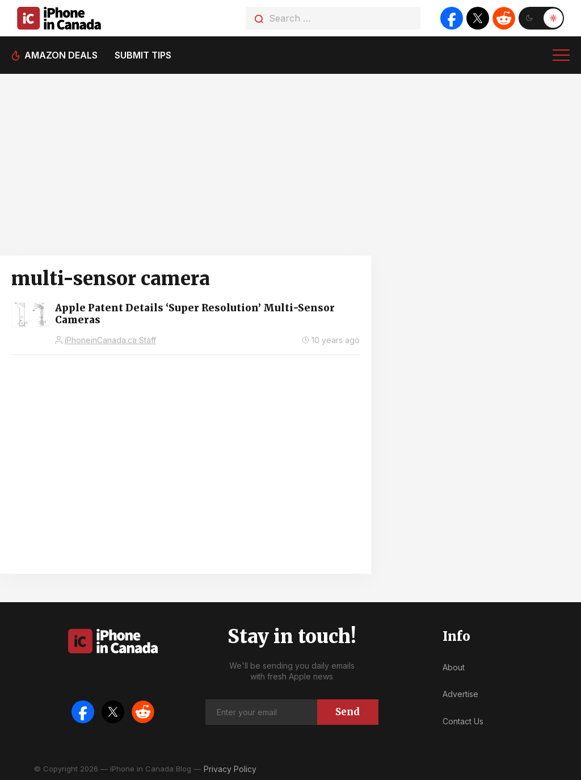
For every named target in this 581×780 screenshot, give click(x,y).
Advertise (460, 694)
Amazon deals (61, 55)
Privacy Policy (230, 769)
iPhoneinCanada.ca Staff (110, 340)
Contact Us (463, 721)
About (454, 667)
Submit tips (143, 55)
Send (347, 712)
